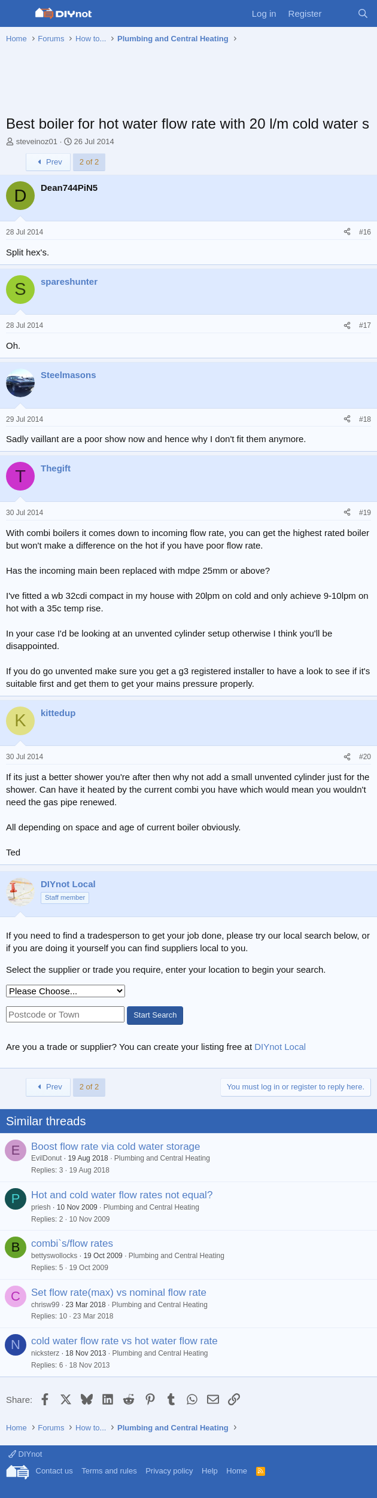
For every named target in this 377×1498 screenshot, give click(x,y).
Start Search (155, 1014)
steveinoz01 (36, 141)
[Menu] (16, 14)
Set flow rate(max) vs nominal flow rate (118, 1292)
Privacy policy (169, 1470)
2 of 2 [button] (89, 161)
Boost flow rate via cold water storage (115, 1146)
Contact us (54, 1470)
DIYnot (25, 1454)
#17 (365, 325)
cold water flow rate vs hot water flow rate (124, 1341)
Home (236, 1470)
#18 (365, 419)
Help (210, 1470)
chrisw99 (45, 1305)
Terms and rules (108, 1470)
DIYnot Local (280, 1047)
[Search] (363, 13)
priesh (41, 1207)
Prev (48, 161)
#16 (365, 232)
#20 (365, 757)
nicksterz (45, 1353)
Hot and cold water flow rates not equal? (121, 1195)
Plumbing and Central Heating (162, 1158)
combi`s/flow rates (72, 1243)
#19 (365, 513)
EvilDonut (46, 1158)
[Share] (347, 232)
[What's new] (339, 13)
